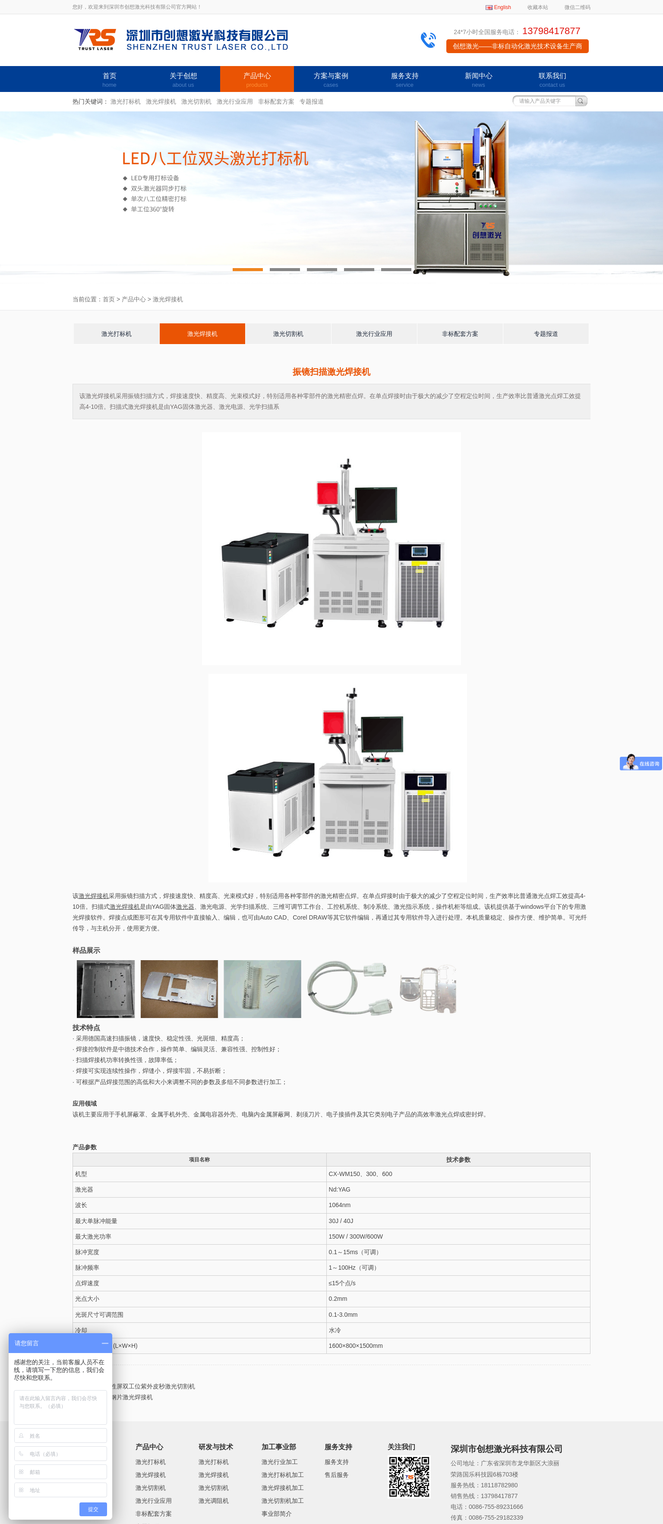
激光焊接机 (161, 101)
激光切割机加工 (283, 1500)
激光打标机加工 (283, 1474)
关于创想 (183, 80)
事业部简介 (277, 1513)
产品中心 (257, 80)
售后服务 (337, 1474)
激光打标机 (125, 101)
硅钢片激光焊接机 (128, 1397)
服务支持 (405, 80)
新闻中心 (478, 80)
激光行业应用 (235, 101)
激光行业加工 (280, 1461)
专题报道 (312, 101)
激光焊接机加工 (283, 1487)
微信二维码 (577, 7)
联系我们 (552, 80)
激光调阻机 (214, 1500)
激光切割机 (196, 101)
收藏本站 (537, 7)
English (502, 7)
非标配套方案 (276, 101)
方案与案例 (331, 80)
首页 (109, 80)
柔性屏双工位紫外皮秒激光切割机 (149, 1386)
